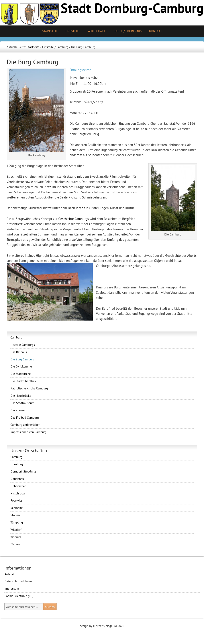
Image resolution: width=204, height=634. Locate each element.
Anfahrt (9, 574)
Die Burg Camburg (22, 359)
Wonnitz (15, 537)
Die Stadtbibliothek (23, 381)
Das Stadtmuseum (22, 403)
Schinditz (16, 508)
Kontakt (155, 31)
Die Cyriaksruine (21, 366)
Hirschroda (17, 493)
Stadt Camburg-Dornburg (102, 12)
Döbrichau (17, 479)
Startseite (50, 31)
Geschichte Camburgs (73, 219)
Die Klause (17, 410)
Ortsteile (71, 31)
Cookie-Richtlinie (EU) (18, 596)
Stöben (15, 515)
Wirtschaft (96, 31)
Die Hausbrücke (20, 396)
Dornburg (16, 464)
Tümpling (16, 522)
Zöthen (15, 544)
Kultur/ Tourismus (126, 31)
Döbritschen (18, 486)
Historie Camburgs (22, 345)
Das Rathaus (18, 352)
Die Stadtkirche (20, 374)
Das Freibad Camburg (24, 418)
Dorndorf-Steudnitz (23, 471)
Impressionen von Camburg (28, 432)
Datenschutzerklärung (18, 581)
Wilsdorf (16, 530)
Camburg (16, 337)
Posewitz (16, 500)
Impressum (11, 589)
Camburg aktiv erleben (25, 425)
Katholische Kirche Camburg (29, 388)
